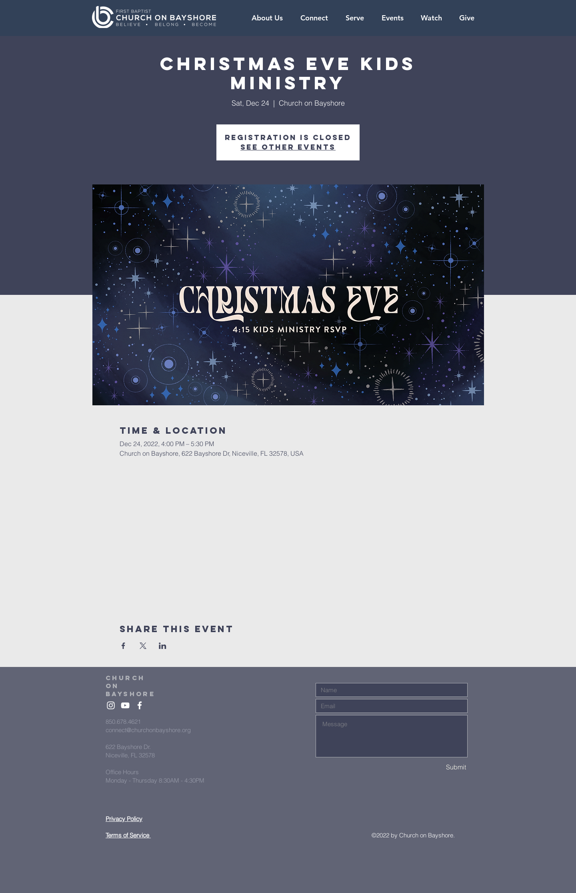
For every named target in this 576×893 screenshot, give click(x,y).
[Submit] (438, 767)
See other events (288, 147)
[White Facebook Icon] (139, 705)
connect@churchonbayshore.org (148, 730)
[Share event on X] (143, 646)
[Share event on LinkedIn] (162, 646)
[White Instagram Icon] (111, 705)
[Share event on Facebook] (123, 646)
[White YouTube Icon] (125, 705)
